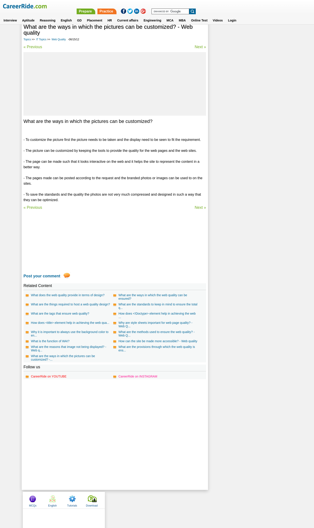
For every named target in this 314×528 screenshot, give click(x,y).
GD (79, 15)
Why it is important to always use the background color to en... (69, 333)
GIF (214, 111)
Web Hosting (221, 142)
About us (117, 500)
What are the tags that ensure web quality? (60, 313)
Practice (221, 6)
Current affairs (127, 15)
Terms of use (155, 500)
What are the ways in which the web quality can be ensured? (152, 296)
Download (278, 33)
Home (103, 500)
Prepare (200, 6)
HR (110, 15)
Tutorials (258, 33)
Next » (200, 47)
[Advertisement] (114, 84)
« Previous (32, 47)
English (66, 15)
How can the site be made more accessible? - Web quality (157, 341)
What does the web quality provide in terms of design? (67, 295)
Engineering (152, 15)
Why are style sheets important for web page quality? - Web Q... (155, 324)
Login (232, 15)
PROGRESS (220, 119)
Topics (27, 39)
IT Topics (41, 39)
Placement (94, 15)
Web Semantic (222, 150)
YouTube (188, 500)
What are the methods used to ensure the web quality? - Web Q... (156, 333)
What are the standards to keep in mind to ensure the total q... (157, 306)
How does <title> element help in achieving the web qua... (70, 322)
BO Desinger (221, 127)
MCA (170, 15)
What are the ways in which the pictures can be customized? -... (63, 357)
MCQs (219, 33)
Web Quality (58, 39)
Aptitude (28, 15)
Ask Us (173, 500)
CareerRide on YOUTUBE (48, 376)
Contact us (134, 500)
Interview (10, 15)
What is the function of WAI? (50, 341)
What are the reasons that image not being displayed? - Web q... (68, 348)
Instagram (205, 500)
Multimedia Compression (229, 134)
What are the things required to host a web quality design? (70, 304)
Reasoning (48, 15)
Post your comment (41, 276)
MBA (182, 15)
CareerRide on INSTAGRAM (137, 376)
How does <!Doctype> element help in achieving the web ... (157, 315)
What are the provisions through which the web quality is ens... (156, 348)
